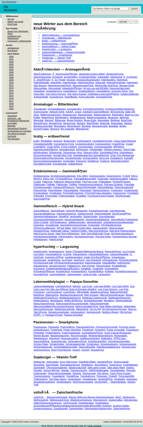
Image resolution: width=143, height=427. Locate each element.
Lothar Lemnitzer (95, 426)
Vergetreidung (63, 381)
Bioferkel (115, 120)
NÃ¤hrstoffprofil (123, 300)
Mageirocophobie (99, 292)
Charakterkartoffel (43, 144)
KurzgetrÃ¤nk (41, 274)
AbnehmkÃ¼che (114, 74)
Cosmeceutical (103, 144)
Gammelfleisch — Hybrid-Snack (59, 46)
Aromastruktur (74, 109)
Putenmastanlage (71, 332)
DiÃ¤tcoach (82, 149)
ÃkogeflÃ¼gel (42, 79)
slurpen (76, 349)
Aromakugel (40, 109)
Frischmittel (51, 195)
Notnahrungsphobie (58, 312)
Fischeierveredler (43, 187)
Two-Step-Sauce (57, 379)
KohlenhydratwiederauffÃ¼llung (63, 268)
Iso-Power (67, 260)
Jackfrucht (79, 260)
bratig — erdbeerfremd (54, 40)
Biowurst (54, 128)
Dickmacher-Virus (72, 152)
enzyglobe (12, 123)
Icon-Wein (39, 254)
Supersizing (115, 364)
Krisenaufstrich (79, 271)
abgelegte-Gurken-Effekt (92, 74)
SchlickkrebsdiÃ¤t (97, 341)
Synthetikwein (130, 364)
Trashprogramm (42, 376)
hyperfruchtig (40, 251)
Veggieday (119, 379)
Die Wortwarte (9, 2)
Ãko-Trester (58, 79)
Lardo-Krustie (89, 274)
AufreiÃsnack (73, 111)
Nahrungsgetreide (99, 303)
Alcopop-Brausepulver (88, 79)
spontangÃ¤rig (104, 361)
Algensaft (100, 82)
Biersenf (49, 120)
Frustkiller (81, 195)
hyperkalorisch (56, 251)
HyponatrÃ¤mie (113, 251)
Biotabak (113, 126)
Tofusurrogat (89, 373)
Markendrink (51, 295)
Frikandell (39, 195)
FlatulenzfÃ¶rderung (63, 187)
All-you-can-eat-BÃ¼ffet (96, 88)
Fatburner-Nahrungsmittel (67, 181)
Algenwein (132, 82)
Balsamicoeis (70, 114)
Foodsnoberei (41, 193)
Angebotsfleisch (86, 91)
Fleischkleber (55, 190)
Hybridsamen (40, 239)
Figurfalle (129, 184)
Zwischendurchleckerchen (98, 408)
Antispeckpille (41, 96)
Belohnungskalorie (97, 117)
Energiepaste (60, 163)
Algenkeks (55, 82)
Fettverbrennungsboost (90, 184)
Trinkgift (112, 376)
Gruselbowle (52, 225)
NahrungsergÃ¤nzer (44, 303)
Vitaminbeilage (118, 381)
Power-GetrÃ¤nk (72, 329)
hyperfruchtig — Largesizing (57, 49)
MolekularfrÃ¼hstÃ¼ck (46, 297)
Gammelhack (58, 210)
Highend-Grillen (79, 230)
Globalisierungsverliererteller (119, 222)
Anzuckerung (56, 96)
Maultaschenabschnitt (71, 295)
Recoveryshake (79, 335)
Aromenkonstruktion (93, 109)
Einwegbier (69, 161)
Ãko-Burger (130, 77)
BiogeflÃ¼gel (40, 123)
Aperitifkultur (70, 96)
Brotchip (57, 141)
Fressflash (132, 193)
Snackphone (97, 349)
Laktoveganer (74, 274)
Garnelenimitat (117, 210)
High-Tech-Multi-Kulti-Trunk (95, 233)
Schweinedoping (109, 344)
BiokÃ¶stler (93, 123)
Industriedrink (80, 254)
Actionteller (103, 77)
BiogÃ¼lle (126, 120)
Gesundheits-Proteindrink (124, 219)
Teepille (65, 370)
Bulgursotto (70, 141)
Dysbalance (116, 158)
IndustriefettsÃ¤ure (98, 254)
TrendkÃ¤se (72, 376)
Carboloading (84, 141)
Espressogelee (97, 176)
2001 (11, 59)
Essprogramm (113, 176)
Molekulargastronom (70, 297)
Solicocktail (52, 361)
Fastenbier (103, 178)
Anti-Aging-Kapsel (76, 94)
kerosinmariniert (57, 265)
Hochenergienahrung (122, 233)
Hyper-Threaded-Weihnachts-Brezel (84, 251)
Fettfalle (51, 184)
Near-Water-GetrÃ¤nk (111, 306)
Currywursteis (85, 146)
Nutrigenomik (94, 312)
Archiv (9, 45)
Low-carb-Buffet (101, 286)
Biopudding (60, 126)
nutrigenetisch (77, 312)
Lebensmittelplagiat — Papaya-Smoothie (63, 52)
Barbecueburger (102, 114)
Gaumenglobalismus (44, 213)
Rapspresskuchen (59, 335)
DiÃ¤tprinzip (55, 152)
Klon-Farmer (88, 265)
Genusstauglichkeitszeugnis (48, 219)
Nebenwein (130, 306)
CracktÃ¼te (118, 144)
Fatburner (47, 181)
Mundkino (109, 300)
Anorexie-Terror (119, 91)
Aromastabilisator (56, 109)
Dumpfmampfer (73, 158)
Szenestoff (39, 367)
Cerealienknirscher (102, 141)
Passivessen (40, 327)
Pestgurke (53, 327)
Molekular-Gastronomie (94, 297)
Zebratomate (130, 400)
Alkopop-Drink (126, 85)
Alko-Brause (40, 85)
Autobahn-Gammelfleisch (95, 111)
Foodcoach (117, 190)
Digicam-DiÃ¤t (90, 152)
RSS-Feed (12, 24)
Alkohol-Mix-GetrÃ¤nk (106, 85)
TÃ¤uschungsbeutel (56, 367)
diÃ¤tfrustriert (41, 152)
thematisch (12, 50)
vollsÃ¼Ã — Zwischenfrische (58, 60)
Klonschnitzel (103, 265)
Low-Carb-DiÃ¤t (120, 286)
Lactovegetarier (57, 274)
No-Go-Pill (95, 309)
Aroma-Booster (87, 96)
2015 (11, 96)
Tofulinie (76, 373)
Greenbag (39, 225)
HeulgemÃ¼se (41, 230)
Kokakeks (86, 268)
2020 (11, 109)
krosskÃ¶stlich (96, 271)
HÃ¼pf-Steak (64, 228)
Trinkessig (101, 376)
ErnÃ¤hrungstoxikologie (63, 176)
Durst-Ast (104, 158)
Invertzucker (40, 260)
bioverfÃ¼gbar (41, 128)
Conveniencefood (84, 144)
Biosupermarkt (100, 126)
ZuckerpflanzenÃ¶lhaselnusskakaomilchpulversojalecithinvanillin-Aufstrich (73, 405)
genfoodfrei (76, 216)
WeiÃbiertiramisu (125, 397)
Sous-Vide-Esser (68, 361)
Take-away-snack (96, 367)
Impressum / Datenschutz (19, 41)
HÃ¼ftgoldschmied (111, 225)
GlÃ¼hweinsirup (58, 222)
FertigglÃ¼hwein (121, 181)
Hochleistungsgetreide (45, 236)
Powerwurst (132, 329)
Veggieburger (89, 379)
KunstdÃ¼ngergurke (126, 271)
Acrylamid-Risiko (87, 77)
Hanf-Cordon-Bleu (81, 228)
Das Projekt (12, 28)
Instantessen (118, 257)
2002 (11, 62)
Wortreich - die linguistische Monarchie (18, 119)
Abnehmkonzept (42, 77)
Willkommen (12, 16)
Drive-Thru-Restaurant (122, 155)
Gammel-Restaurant (76, 210)
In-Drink (67, 254)
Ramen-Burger (41, 335)
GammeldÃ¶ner (42, 198)
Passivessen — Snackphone (57, 55)
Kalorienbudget (93, 262)
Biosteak (86, 126)
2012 (11, 88)
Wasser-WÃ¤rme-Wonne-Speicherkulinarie (91, 397)
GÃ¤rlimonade (122, 195)
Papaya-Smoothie (73, 315)
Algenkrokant (70, 82)
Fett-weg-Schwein (113, 184)
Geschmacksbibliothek (97, 219)
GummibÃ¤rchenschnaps (73, 225)
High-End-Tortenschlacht (122, 230)
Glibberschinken (76, 222)
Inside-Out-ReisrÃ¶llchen (97, 257)
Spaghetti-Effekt (87, 361)
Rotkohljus (106, 338)
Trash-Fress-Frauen (120, 373)
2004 (11, 67)
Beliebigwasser (78, 117)
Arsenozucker (41, 111)
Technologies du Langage (19, 131)
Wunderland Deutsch (17, 128)
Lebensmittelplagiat (44, 286)
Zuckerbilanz (102, 403)
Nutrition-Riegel (110, 312)
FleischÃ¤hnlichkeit (86, 187)
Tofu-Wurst (102, 373)
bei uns (10, 19)
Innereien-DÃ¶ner (54, 257)
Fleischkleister (70, 190)
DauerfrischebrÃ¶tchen (46, 149)
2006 (11, 72)
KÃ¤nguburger (110, 260)
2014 (11, 93)
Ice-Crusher (129, 251)
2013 (11, 90)
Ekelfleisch (93, 161)
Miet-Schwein (91, 295)
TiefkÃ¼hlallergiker (98, 370)
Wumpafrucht (100, 400)
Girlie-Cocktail (41, 222)
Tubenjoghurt (40, 379)
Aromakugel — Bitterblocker (57, 37)
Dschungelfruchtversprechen (49, 158)
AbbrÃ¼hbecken (42, 74)
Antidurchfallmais (129, 94)
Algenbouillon (108, 79)
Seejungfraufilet (87, 347)
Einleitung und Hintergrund (14, 37)
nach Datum (13, 54)
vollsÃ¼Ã (39, 397)
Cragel (129, 144)
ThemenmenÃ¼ (78, 370)
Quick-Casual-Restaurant (117, 332)
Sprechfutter (52, 364)
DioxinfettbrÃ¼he (109, 152)
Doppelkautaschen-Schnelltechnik (91, 155)
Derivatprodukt (67, 149)
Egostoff (128, 158)
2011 (11, 85)
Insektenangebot (73, 257)
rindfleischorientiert (90, 338)
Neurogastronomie (43, 309)
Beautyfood (48, 117)
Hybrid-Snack (56, 239)
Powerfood (56, 329)
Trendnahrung (87, 376)
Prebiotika (39, 332)
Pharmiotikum (67, 327)
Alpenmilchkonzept (120, 88)
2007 (11, 75)
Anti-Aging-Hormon (56, 94)
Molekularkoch (41, 300)
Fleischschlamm (101, 190)
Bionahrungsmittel (43, 126)
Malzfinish (39, 295)
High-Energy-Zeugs (44, 233)
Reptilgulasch (41, 338)
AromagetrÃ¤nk (104, 96)
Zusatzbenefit (60, 408)
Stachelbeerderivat (70, 364)
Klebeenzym (73, 265)
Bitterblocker (82, 128)
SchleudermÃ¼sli (77, 341)
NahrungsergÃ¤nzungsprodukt (72, 303)
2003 (11, 64)
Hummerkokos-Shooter (124, 236)
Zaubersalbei (115, 400)
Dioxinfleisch (126, 152)
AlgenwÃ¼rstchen (115, 82)
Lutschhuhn (69, 292)
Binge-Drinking (74, 120)
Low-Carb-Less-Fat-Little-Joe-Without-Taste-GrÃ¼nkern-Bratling (84, 287)
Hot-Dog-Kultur (103, 236)
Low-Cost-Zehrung (107, 289)
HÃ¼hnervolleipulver (44, 228)
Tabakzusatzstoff (77, 367)
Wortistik (11, 126)
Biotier (123, 126)
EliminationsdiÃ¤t (120, 161)
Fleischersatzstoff (124, 187)
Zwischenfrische (121, 408)
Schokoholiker (56, 344)
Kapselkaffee (109, 262)
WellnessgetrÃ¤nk (59, 400)
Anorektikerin (103, 91)
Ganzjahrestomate (98, 210)
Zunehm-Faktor (121, 405)
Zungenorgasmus (43, 408)
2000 (11, 56)
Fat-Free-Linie (89, 181)
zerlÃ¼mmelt (70, 403)
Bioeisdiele (103, 120)
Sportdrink (39, 364)
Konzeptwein (111, 268)
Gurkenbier (94, 225)
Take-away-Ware (116, 367)
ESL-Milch (82, 176)
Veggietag (131, 379)
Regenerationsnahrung (100, 335)
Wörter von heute (15, 21)
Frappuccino (119, 193)
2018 (11, 103)
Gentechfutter (90, 216)
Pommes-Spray (127, 327)
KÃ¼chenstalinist (128, 260)
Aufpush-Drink (56, 111)
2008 (11, 77)
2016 (11, 98)
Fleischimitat (40, 190)
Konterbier (98, 268)
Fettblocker (39, 184)
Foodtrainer (55, 193)
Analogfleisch (70, 91)
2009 (11, 80)
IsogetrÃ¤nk (54, 260)
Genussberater (107, 216)
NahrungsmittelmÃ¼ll (86, 306)
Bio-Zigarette (67, 128)
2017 (11, 101)
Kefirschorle (123, 262)
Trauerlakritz (58, 376)
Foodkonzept (131, 190)
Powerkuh (100, 329)
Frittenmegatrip (67, 195)
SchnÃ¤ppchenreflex (119, 341)
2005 (11, 69)
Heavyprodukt (116, 228)
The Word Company (16, 133)
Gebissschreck (85, 213)
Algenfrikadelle (41, 82)
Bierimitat (38, 120)
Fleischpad (85, 190)
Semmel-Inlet (129, 347)
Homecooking (65, 236)
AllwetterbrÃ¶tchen (72, 88)
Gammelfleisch (41, 210)
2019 (11, 106)
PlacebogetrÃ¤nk (85, 327)
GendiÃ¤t (64, 216)
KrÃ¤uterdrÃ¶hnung (44, 271)
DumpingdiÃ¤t (90, 158)
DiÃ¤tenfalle (96, 149)
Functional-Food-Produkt (101, 195)
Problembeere (52, 332)
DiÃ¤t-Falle (129, 149)
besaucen (113, 117)
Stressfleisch (101, 364)
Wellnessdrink (41, 400)
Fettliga (73, 184)
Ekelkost (104, 161)
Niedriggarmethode (64, 309)
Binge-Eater (90, 120)
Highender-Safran (59, 230)
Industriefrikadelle (119, 254)
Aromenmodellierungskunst (119, 109)
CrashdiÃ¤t (39, 146)
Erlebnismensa (41, 176)
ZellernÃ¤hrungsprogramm (48, 403)
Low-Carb (87, 286)
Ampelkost (39, 91)
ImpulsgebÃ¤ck (54, 254)
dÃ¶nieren (118, 146)
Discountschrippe (43, 155)
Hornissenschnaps (84, 236)
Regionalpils (120, 335)
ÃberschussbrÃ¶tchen (65, 74)
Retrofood (54, 338)
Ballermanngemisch (50, 114)
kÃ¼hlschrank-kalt (43, 262)
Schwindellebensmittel (65, 347)
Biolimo (128, 123)
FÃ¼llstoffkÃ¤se (63, 178)
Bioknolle (105, 123)
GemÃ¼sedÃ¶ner (121, 213)
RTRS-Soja (119, 338)
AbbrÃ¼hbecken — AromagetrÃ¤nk (61, 35)
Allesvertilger (40, 88)
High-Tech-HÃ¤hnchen (67, 233)
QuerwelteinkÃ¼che (92, 332)
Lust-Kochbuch (54, 292)
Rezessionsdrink (69, 338)
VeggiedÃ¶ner (105, 379)
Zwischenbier (76, 408)
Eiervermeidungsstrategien (48, 161)
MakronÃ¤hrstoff (119, 292)
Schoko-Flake (41, 344)
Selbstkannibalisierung (108, 347)
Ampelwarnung (54, 91)
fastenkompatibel (119, 178)
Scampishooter (59, 341)
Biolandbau (117, 123)
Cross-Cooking (69, 146)
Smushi (86, 349)
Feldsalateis (104, 181)
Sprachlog (12, 116)
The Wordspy (13, 139)
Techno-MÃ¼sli (51, 370)
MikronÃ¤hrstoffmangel (112, 295)
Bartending (118, 114)
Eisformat (81, 161)
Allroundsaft (54, 88)
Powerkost (87, 329)
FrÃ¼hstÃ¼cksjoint (73, 193)
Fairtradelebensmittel (85, 178)
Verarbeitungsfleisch (44, 381)
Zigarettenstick (86, 403)
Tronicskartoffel (126, 376)
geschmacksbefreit (74, 219)
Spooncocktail (121, 361)
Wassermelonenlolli (57, 397)
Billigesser (60, 120)
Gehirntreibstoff (102, 213)
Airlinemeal (116, 77)
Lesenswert (12, 113)
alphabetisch (13, 48)
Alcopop (71, 79)
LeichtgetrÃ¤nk (63, 286)
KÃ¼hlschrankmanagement (69, 262)
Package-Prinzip (53, 315)
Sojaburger (39, 361)
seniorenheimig (42, 349)
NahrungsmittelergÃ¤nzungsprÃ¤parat (54, 306)
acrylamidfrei (70, 77)
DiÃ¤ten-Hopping (113, 149)
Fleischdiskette (105, 187)
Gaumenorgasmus (66, 213)
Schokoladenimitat (75, 344)
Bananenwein (85, 114)
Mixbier (129, 295)
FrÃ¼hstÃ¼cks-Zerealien (98, 193)
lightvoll (77, 286)
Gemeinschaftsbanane (45, 216)
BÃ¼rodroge (117, 111)
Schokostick (92, 344)
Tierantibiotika (117, 370)
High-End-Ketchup (98, 230)
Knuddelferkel (119, 265)
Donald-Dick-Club (62, 155)
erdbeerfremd (75, 163)
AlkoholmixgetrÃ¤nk (82, 85)
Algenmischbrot (86, 82)
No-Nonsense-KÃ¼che (114, 309)
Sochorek (11, 136)
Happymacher (100, 228)
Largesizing (104, 274)
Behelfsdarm (62, 117)
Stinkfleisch (87, 364)
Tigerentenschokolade (59, 373)
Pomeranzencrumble (107, 327)
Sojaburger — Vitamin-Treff (56, 57)
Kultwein (109, 271)
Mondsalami (56, 300)
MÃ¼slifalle (83, 292)
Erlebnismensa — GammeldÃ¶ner (60, 43)
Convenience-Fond (64, 144)
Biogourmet (69, 123)
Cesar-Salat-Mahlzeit (125, 141)
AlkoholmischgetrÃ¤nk (59, 85)
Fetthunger (62, 184)
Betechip (124, 117)
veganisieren (74, 379)
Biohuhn (81, 123)
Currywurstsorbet (103, 146)
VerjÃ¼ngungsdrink (82, 381)
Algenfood (122, 79)
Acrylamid (57, 77)
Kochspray (39, 268)
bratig (36, 141)
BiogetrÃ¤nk (55, 123)
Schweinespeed (127, 344)
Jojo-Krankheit (93, 260)
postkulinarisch (41, 329)
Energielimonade (42, 163)
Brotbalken (46, 141)
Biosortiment (73, 126)
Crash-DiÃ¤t (53, 146)
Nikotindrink (82, 309)
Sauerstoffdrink (42, 341)
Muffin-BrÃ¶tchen (73, 300)
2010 (11, 82)
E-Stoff (126, 176)
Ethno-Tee (48, 178)
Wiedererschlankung (81, 400)
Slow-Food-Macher (61, 349)
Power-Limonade (116, 329)
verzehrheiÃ (101, 381)
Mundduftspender (93, 300)
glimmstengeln (94, 222)
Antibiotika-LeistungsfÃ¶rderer (103, 94)
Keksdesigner (41, 265)
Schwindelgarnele (43, 347)
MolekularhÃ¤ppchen (119, 297)
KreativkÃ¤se (63, 271)
